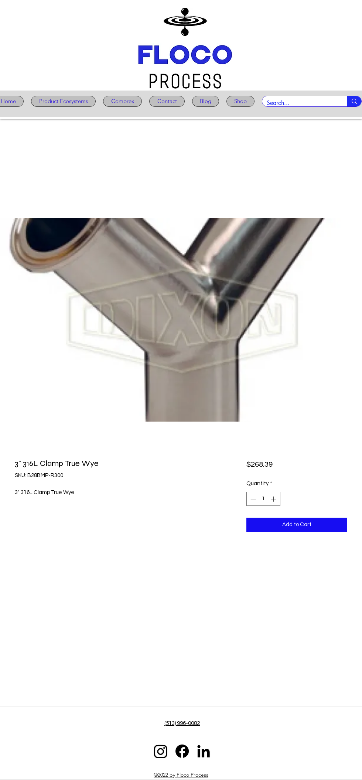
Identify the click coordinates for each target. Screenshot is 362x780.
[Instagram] (161, 751)
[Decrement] (252, 499)
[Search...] (299, 103)
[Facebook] (182, 751)
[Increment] (274, 499)
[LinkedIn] (203, 751)
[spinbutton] (263, 499)
